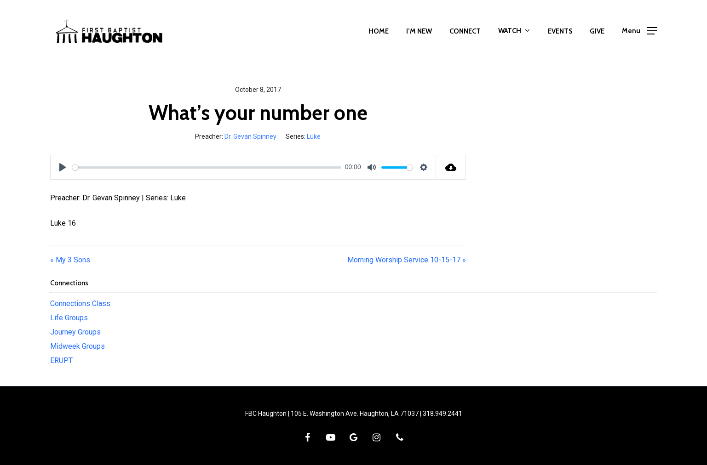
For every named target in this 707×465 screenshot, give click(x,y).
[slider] (207, 167)
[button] (639, 31)
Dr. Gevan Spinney (250, 136)
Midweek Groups (77, 346)
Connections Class (80, 303)
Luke (314, 136)
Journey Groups (75, 332)
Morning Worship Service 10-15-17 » (406, 259)
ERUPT (61, 360)
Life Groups (69, 317)
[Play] (62, 167)
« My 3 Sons (70, 259)
